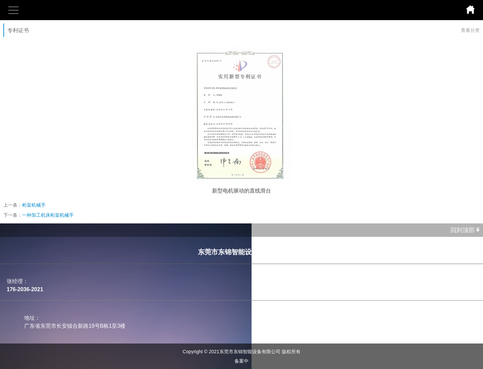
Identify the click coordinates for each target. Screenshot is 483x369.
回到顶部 (462, 230)
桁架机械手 (34, 205)
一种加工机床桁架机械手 (48, 215)
